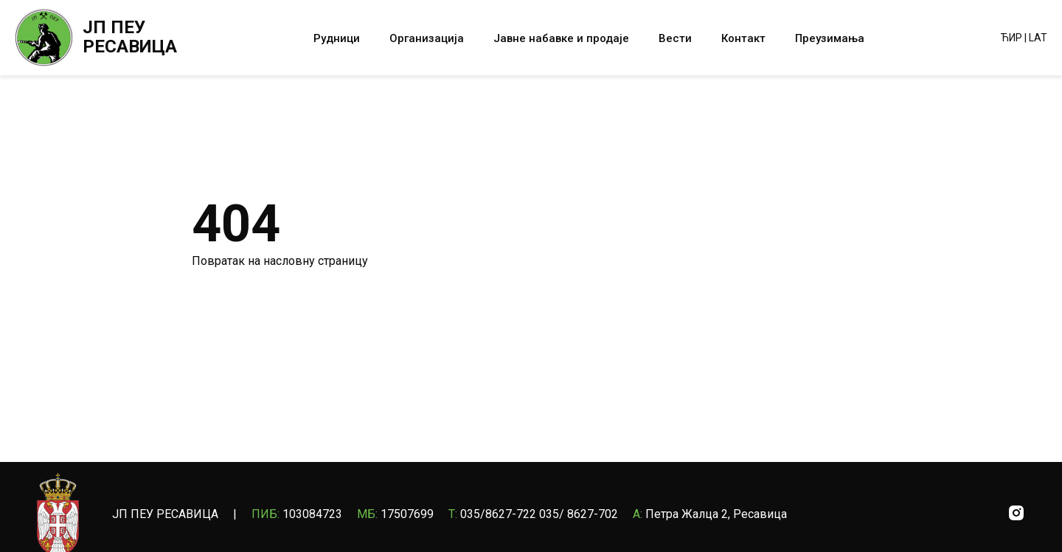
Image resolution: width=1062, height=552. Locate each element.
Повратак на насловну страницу (280, 261)
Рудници (336, 38)
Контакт (743, 38)
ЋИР (1011, 38)
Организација (426, 38)
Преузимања (829, 38)
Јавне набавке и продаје (561, 38)
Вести (675, 38)
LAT (1038, 38)
